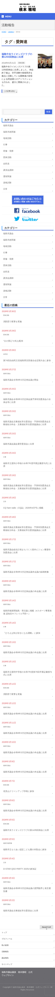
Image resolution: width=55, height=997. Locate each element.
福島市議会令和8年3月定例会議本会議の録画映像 (26, 572)
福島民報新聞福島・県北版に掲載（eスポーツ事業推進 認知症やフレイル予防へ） (27, 612)
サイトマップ (7, 964)
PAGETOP (46, 927)
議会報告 (5, 958)
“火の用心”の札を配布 (13, 341)
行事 (5, 144)
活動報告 (5, 952)
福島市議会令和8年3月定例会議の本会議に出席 (25, 591)
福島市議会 (8, 125)
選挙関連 (7, 176)
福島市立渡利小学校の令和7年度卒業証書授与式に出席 (27, 464)
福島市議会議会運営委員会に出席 (18, 444)
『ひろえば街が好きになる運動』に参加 (21, 633)
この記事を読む (9, 91)
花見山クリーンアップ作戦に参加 (18, 791)
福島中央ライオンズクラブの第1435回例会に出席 (26, 830)
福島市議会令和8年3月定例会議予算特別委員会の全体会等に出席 (27, 400)
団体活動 (21, 63)
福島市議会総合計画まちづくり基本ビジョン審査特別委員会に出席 (26, 551)
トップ (4, 932)
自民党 (6, 163)
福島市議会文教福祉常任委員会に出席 (20, 910)
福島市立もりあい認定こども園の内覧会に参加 (24, 849)
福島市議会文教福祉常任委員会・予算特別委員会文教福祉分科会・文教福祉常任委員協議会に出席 (26, 423)
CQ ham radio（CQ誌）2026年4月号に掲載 (23, 508)
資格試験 (7, 182)
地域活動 (7, 138)
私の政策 (5, 945)
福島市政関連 (9, 132)
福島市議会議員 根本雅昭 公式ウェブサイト (31, 987)
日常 (5, 189)
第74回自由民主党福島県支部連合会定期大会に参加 (27, 360)
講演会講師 (8, 170)
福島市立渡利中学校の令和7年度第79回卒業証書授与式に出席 (27, 673)
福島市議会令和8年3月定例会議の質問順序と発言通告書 (27, 889)
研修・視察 (8, 151)
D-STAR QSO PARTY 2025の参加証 (19, 869)
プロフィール (7, 939)
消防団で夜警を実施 (12, 321)
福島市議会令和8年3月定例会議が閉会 (20, 380)
